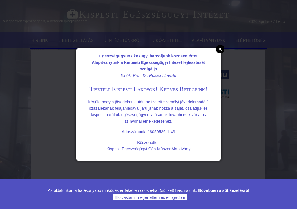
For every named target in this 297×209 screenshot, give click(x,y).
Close (220, 49)
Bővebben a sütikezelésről (223, 190)
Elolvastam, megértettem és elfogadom (150, 197)
